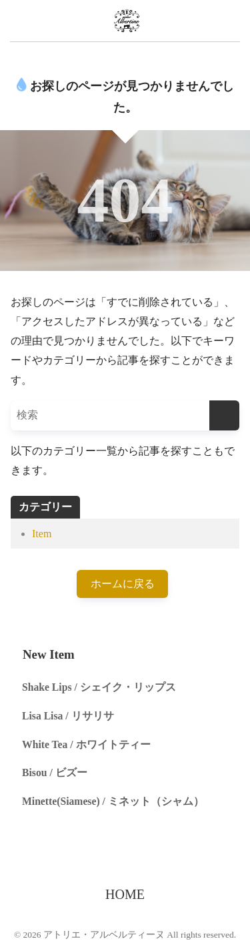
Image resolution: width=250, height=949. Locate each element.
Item (41, 533)
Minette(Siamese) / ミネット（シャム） (113, 801)
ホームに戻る (123, 583)
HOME (125, 894)
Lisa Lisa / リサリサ (68, 715)
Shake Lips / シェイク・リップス (99, 687)
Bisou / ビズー (54, 772)
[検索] (224, 415)
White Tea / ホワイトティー (86, 744)
